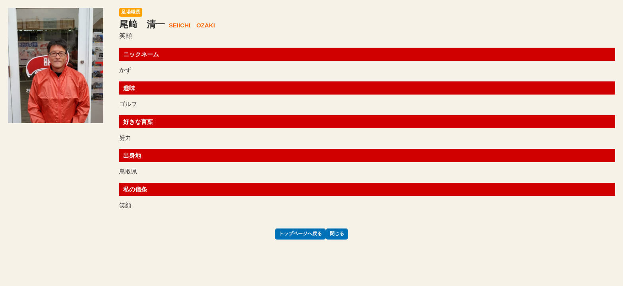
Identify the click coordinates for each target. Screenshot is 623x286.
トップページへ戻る (300, 233)
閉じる (337, 233)
